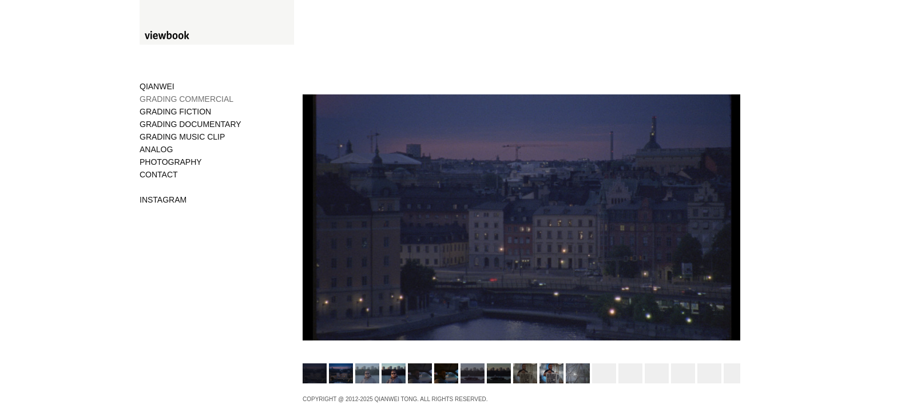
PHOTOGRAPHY (171, 162)
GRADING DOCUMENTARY (190, 124)
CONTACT (159, 174)
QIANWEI (157, 86)
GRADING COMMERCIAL (186, 99)
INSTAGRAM (163, 199)
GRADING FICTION (175, 111)
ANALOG (156, 149)
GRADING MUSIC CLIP (182, 136)
